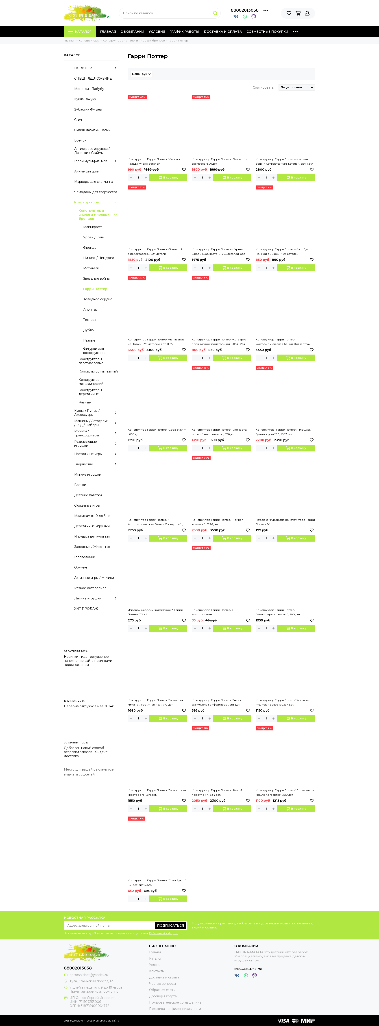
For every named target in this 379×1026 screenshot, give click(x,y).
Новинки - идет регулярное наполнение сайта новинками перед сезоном (88, 661)
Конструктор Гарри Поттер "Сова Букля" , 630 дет (157, 432)
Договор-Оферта (163, 996)
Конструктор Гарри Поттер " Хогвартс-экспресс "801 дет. (219, 161)
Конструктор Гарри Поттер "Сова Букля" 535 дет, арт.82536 (157, 883)
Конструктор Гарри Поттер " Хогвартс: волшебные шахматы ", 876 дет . (219, 432)
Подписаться (170, 926)
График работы (184, 32)
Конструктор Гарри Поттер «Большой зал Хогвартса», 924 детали (155, 251)
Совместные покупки (267, 32)
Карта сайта (111, 1020)
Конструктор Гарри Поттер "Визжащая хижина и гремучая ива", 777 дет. (155, 702)
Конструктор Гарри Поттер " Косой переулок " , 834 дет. (217, 792)
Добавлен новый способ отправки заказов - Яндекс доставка (85, 752)
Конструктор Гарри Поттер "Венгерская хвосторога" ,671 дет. (157, 792)
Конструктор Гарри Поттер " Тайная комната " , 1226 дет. (217, 522)
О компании (132, 32)
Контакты (156, 971)
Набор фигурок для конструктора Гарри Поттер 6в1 (285, 522)
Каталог (79, 32)
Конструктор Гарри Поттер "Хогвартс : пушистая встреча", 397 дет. (283, 702)
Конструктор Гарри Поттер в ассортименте (212, 612)
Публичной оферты (163, 933)
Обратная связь (161, 990)
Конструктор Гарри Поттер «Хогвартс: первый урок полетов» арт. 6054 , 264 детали (219, 342)
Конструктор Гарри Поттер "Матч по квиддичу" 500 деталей (154, 161)
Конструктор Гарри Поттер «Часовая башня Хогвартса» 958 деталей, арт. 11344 (285, 161)
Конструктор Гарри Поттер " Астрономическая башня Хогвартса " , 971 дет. (155, 522)
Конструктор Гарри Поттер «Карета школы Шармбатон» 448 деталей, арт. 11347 (219, 252)
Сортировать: (263, 87)
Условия (157, 32)
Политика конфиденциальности (175, 1009)
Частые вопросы (162, 984)
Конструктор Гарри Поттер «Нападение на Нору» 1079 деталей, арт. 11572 (156, 342)
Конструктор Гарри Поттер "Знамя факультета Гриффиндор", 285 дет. (216, 702)
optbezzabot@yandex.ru (89, 975)
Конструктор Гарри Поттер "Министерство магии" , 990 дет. (278, 612)
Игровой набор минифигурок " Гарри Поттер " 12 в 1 (155, 612)
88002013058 (245, 10)
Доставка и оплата (223, 32)
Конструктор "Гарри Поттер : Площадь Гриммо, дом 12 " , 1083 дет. (283, 432)
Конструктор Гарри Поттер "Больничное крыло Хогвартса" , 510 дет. (285, 792)
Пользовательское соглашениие (175, 1002)
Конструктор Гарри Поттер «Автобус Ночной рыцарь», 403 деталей (282, 251)
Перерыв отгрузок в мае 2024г (88, 706)
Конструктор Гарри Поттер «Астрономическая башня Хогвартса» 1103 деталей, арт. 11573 (283, 342)
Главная (108, 32)
